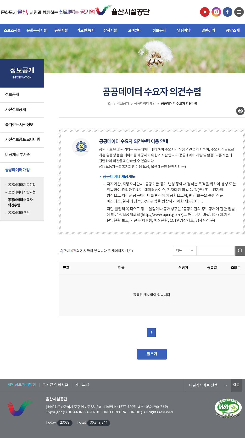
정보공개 (23, 96)
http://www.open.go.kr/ (162, 215)
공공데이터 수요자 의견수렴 (20, 202)
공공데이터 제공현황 (21, 185)
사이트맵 (82, 385)
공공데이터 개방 (23, 171)
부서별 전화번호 (55, 385)
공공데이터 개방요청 (21, 192)
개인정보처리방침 (21, 385)
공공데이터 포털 (18, 213)
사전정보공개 (23, 111)
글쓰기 (152, 354)
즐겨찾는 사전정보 (19, 124)
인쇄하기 (240, 111)
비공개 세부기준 (17, 154)
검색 (240, 251)
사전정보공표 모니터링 (22, 139)
